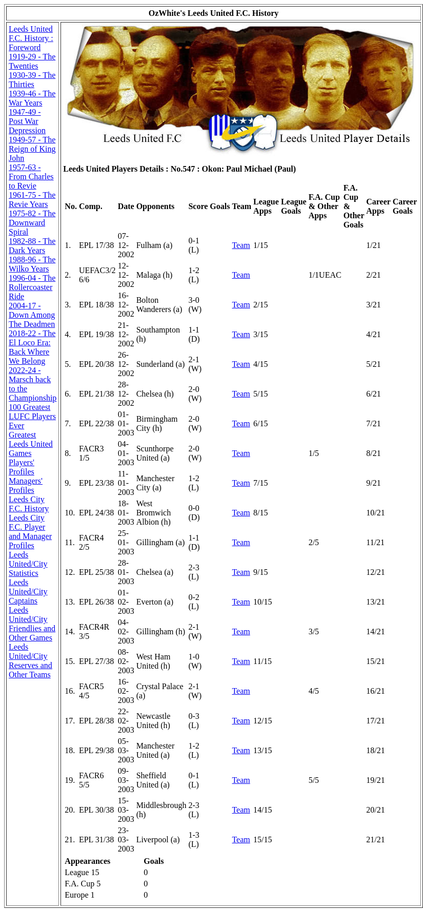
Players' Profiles (21, 467)
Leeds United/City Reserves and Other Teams (30, 660)
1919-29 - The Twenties (32, 61)
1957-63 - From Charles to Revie (31, 176)
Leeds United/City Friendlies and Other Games (32, 624)
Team (241, 245)
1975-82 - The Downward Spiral (32, 222)
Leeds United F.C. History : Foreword (31, 38)
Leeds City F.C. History (29, 504)
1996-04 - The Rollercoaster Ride (32, 287)
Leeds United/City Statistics (28, 563)
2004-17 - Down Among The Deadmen (32, 314)
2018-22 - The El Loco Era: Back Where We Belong (32, 347)
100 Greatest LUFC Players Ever (32, 416)
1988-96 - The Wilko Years (32, 264)
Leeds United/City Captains (28, 591)
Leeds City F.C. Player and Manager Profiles (30, 531)
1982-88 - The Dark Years (32, 246)
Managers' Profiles (26, 485)
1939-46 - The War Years (32, 98)
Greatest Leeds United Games (31, 444)
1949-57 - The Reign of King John (32, 148)
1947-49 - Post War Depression (27, 121)
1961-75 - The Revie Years (32, 200)
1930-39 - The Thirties (32, 80)
